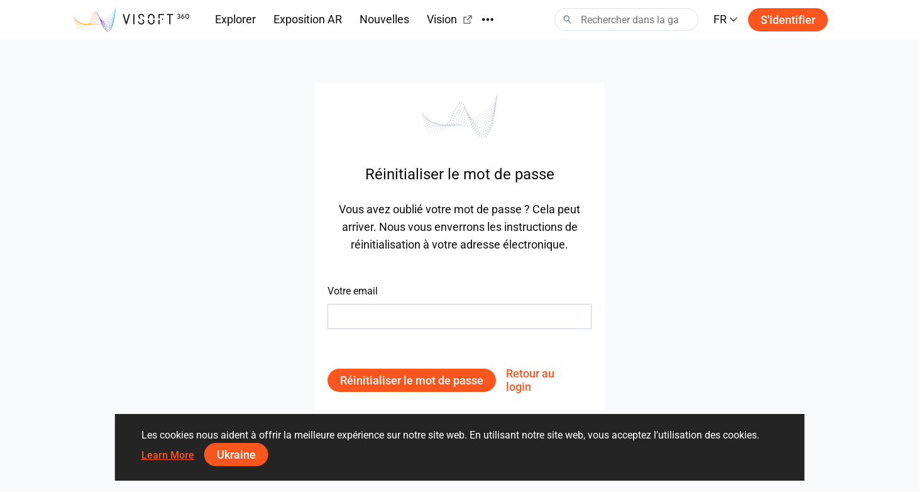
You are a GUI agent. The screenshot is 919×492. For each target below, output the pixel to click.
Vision (450, 19)
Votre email (352, 291)
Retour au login (530, 380)
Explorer (235, 19)
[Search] (626, 19)
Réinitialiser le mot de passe (411, 380)
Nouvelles (384, 19)
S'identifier (788, 19)
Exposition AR (307, 19)
